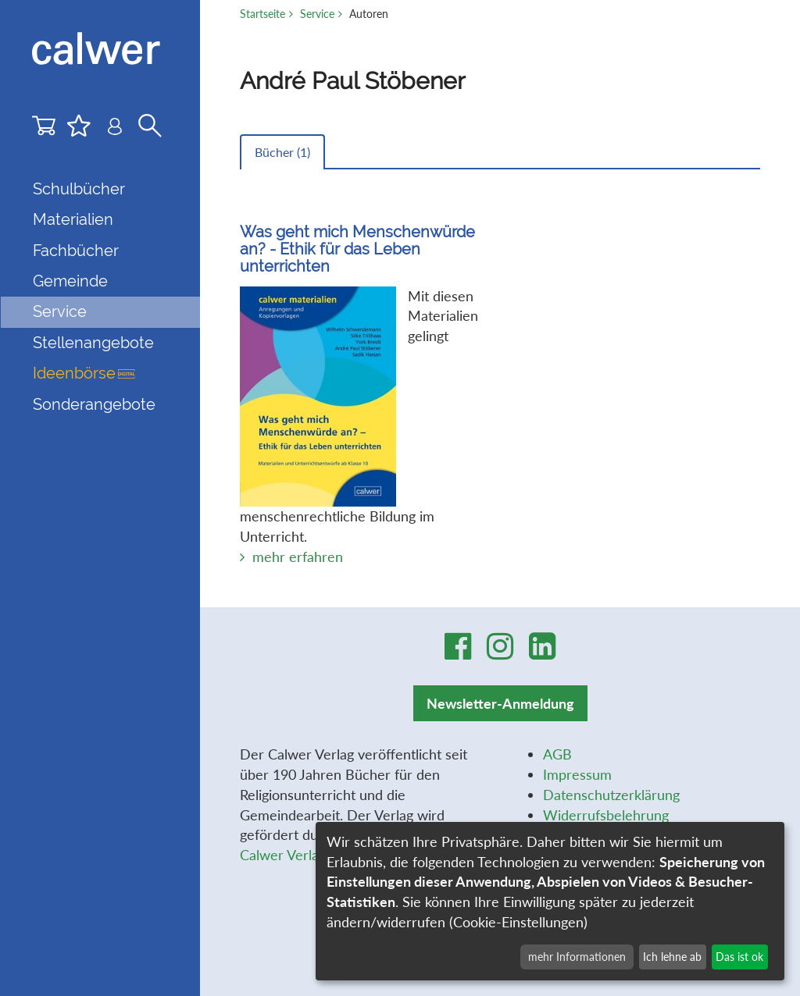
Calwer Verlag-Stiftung (310, 854)
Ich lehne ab (672, 956)
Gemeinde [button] (70, 281)
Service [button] (60, 311)
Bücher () (282, 151)
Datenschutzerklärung (611, 794)
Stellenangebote (93, 342)
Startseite (262, 13)
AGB (557, 754)
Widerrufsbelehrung (606, 814)
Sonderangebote (94, 404)
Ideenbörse (84, 373)
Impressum (577, 774)
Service (317, 13)
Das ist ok (739, 956)
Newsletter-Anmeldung (500, 703)
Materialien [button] (73, 219)
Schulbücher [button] (79, 189)
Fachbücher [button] (76, 250)
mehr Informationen (577, 956)
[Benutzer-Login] (115, 129)
